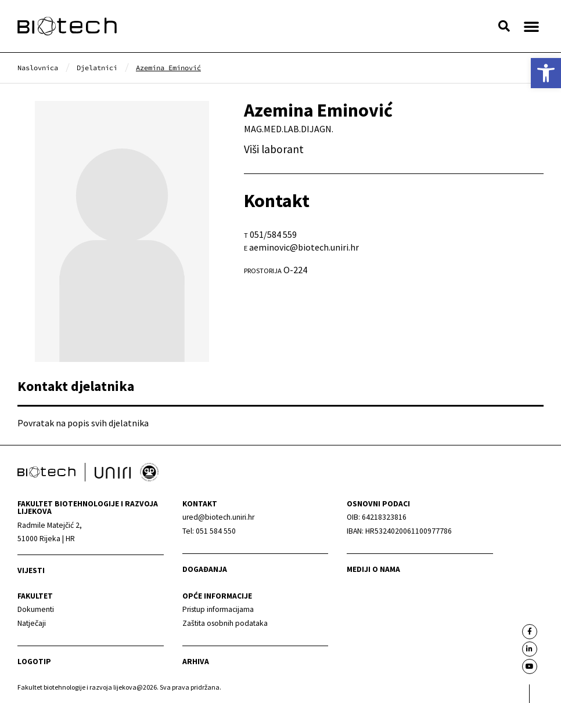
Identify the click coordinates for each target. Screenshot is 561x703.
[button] (504, 26)
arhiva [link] (195, 661)
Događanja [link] (204, 569)
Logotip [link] (34, 661)
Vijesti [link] (31, 570)
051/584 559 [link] (273, 234)
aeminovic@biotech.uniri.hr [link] (304, 247)
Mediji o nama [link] (373, 569)
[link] (546, 73)
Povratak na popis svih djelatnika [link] (83, 423)
